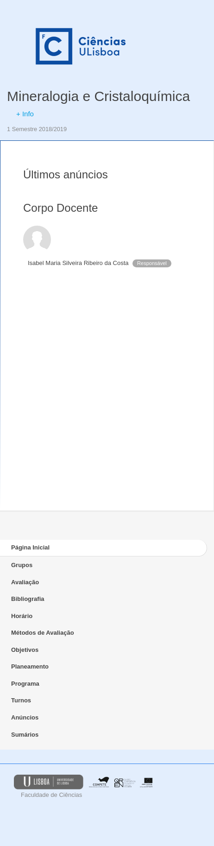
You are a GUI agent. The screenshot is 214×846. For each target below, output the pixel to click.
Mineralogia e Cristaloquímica (98, 96)
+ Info (25, 114)
